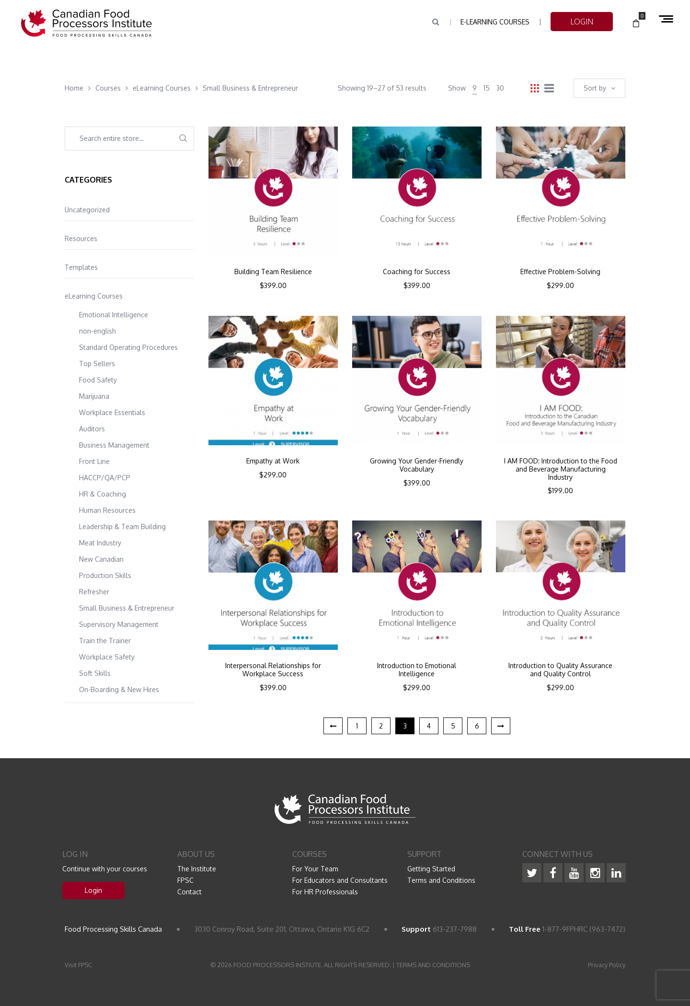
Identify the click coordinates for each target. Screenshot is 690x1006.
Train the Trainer (105, 640)
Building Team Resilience (273, 272)
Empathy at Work (272, 461)
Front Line (94, 461)
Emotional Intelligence (113, 315)
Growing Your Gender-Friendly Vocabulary (416, 465)
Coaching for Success (416, 272)
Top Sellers (97, 363)
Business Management (114, 445)
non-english (97, 331)
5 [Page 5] (453, 726)
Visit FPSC (78, 965)
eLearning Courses (94, 296)
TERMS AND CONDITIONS (433, 965)
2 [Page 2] (381, 726)
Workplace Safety (107, 657)
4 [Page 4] (429, 726)
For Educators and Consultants (340, 880)
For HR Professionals (325, 892)
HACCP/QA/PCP (104, 478)
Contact (189, 892)
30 (500, 88)
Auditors (92, 429)
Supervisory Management (119, 624)
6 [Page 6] (477, 726)
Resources (81, 238)
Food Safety (98, 380)
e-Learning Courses (494, 22)
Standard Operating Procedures (128, 347)
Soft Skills (95, 673)
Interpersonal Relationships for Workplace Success (273, 670)
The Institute (196, 869)
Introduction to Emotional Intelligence (416, 670)
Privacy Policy (606, 965)
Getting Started (431, 869)
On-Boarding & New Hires (119, 689)
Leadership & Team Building (122, 526)
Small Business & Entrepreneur (126, 608)
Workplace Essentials (112, 412)
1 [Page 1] (357, 726)
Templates (81, 267)
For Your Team (315, 869)
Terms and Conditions (441, 880)
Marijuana (94, 396)
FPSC (185, 880)
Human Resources (107, 510)
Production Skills (105, 575)
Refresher (94, 592)
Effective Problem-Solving (560, 272)
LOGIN (581, 21)
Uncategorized (87, 210)
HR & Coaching (102, 494)
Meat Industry (100, 543)
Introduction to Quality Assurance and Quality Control (560, 670)
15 (486, 88)
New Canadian (101, 559)
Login (93, 890)
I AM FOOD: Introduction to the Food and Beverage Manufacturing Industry (560, 469)
